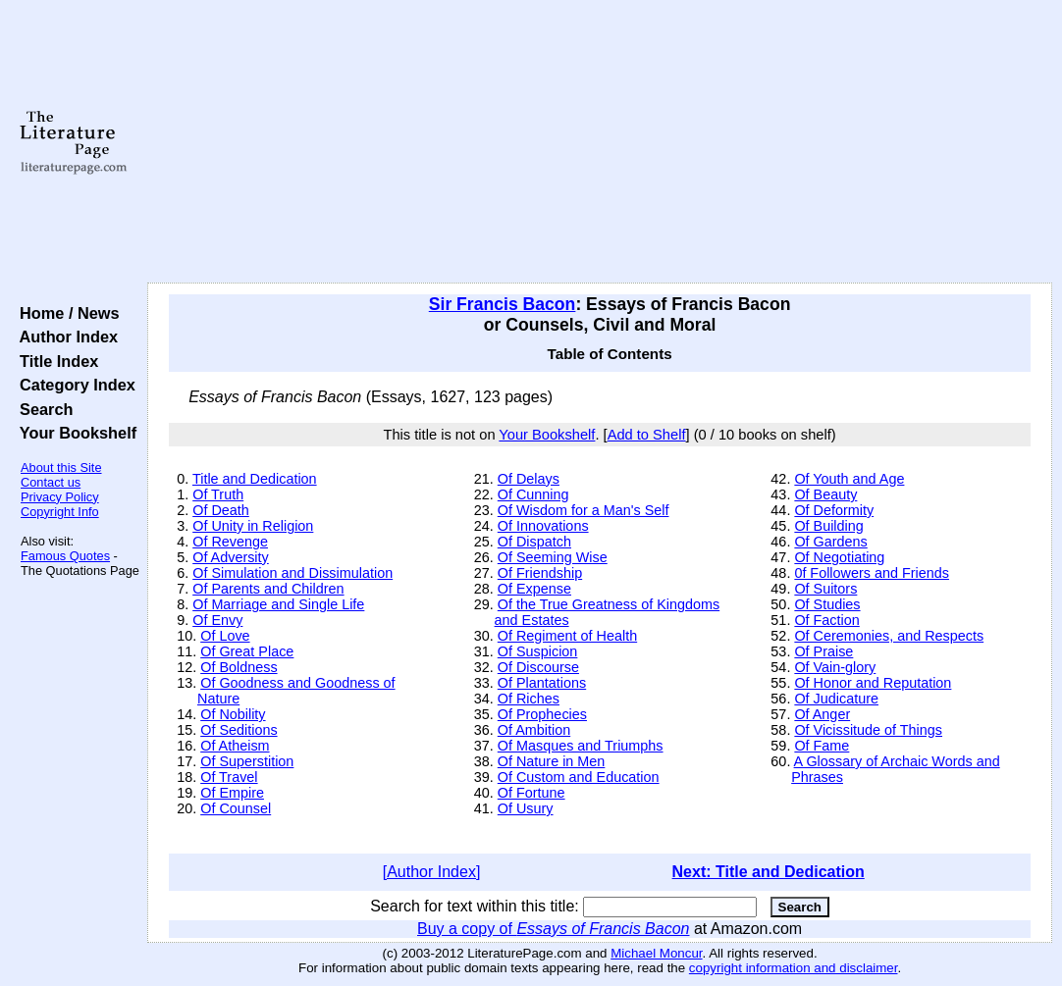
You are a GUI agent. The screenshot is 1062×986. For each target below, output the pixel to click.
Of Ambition (534, 730)
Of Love (224, 636)
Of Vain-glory (835, 667)
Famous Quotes (65, 555)
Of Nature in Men (552, 761)
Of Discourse (538, 667)
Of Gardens (830, 541)
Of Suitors (825, 589)
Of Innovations (543, 526)
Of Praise (823, 651)
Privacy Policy (60, 497)
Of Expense (534, 589)
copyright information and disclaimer (793, 967)
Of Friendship (540, 573)
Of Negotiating (839, 557)
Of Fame (821, 745)
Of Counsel (235, 808)
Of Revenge (230, 541)
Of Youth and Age (849, 479)
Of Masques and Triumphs (581, 745)
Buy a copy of (553, 928)
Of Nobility (232, 714)
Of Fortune (531, 793)
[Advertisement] (599, 142)
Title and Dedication (254, 479)
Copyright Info (60, 511)
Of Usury (526, 808)
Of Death (220, 510)
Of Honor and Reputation (872, 683)
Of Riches (528, 698)
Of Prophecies (542, 714)
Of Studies (827, 604)
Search (42, 409)
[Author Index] (432, 871)
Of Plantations (542, 683)
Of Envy (217, 620)
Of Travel (228, 777)
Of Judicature (836, 698)
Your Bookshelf (73, 432)
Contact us (50, 482)
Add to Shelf (647, 434)
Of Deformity (834, 510)
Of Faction (826, 620)
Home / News (65, 313)
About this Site (61, 467)
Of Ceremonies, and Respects (888, 636)
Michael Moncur (656, 953)
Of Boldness (238, 667)
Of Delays (528, 479)
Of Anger (822, 714)
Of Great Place (246, 651)
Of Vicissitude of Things (868, 730)
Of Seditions (238, 730)
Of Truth (217, 494)
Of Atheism (234, 745)
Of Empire (232, 793)
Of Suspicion (538, 651)
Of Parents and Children (268, 589)
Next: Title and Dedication (768, 871)
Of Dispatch (534, 541)
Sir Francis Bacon (502, 304)
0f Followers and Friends (871, 573)
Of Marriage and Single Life (278, 604)
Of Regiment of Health (567, 636)
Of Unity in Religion (252, 526)
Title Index (54, 361)
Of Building (828, 526)
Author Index (64, 336)
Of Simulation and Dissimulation (292, 573)
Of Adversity (230, 557)
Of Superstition (246, 761)
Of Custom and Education (579, 777)
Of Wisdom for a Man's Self (583, 510)
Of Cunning (533, 494)
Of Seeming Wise (553, 557)
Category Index (73, 384)
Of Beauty (825, 494)
